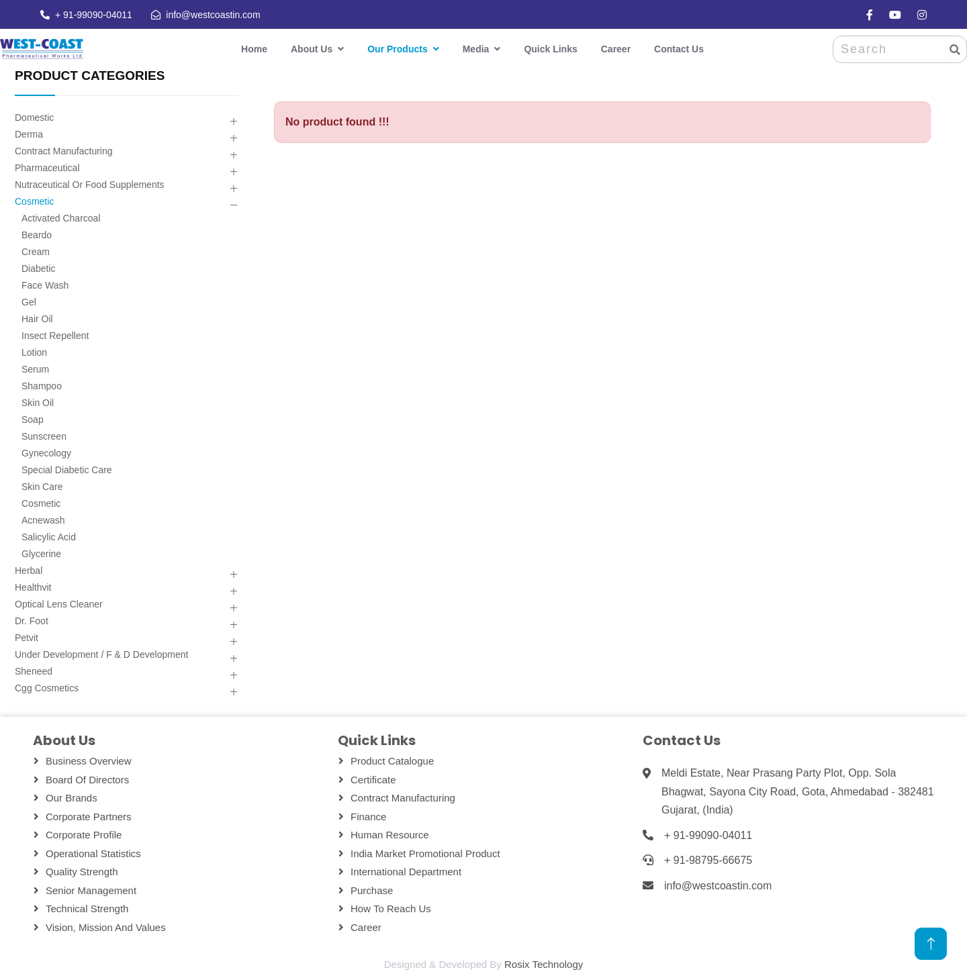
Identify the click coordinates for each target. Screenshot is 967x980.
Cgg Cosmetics (47, 688)
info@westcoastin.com (212, 14)
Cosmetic (34, 201)
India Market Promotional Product (425, 853)
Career (616, 49)
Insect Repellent (55, 335)
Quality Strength (82, 871)
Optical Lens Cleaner (59, 604)
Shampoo (41, 386)
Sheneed (33, 671)
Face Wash (44, 285)
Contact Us (679, 49)
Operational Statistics (93, 853)
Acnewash (43, 520)
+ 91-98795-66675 (708, 860)
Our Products (397, 49)
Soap (32, 419)
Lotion (34, 352)
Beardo (36, 235)
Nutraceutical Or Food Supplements (90, 184)
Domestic (34, 117)
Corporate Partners (89, 816)
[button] (233, 122)
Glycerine (41, 553)
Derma (29, 134)
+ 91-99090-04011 (92, 14)
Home (254, 49)
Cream (35, 251)
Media (476, 49)
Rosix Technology (543, 964)
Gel (28, 302)
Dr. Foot (31, 621)
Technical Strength (87, 908)
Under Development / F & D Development (101, 654)
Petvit (26, 637)
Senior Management (91, 890)
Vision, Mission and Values (106, 927)
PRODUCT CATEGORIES (90, 75)
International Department (406, 871)
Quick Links (550, 49)
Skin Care (41, 486)
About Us (311, 49)
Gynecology (46, 453)
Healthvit (33, 587)
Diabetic (38, 268)
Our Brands (71, 797)
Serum (35, 369)
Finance (368, 816)
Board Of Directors (87, 779)
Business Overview (89, 761)
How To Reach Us (391, 908)
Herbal (28, 570)
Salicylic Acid (48, 537)
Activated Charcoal (61, 218)
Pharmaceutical (47, 167)
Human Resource (390, 834)
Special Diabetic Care (66, 469)
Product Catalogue (392, 761)
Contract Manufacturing (64, 151)
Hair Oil (37, 318)
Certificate (373, 779)
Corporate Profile (84, 834)
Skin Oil (37, 402)
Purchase (372, 890)
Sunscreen (43, 436)
